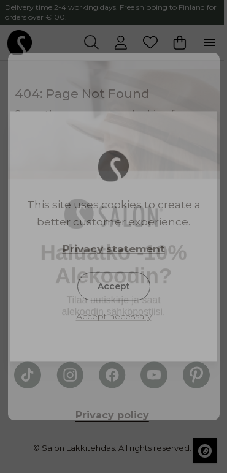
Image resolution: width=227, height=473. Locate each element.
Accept (114, 286)
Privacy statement (114, 249)
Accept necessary (114, 316)
